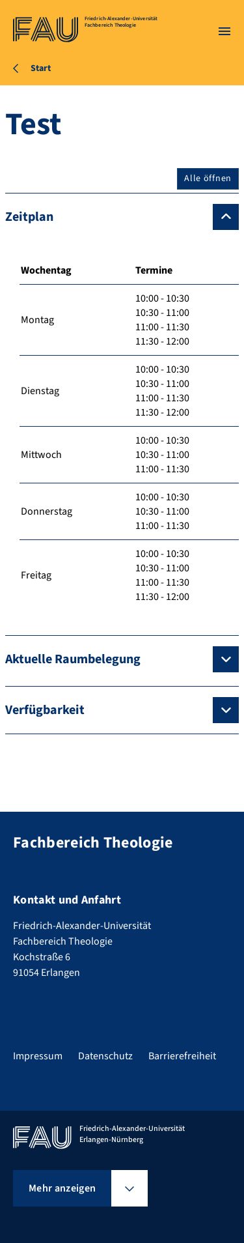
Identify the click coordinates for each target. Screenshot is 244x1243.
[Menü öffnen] (224, 31)
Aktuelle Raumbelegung (73, 659)
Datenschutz (105, 1056)
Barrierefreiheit (182, 1056)
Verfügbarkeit (45, 710)
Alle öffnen (208, 178)
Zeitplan (29, 217)
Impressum (37, 1056)
